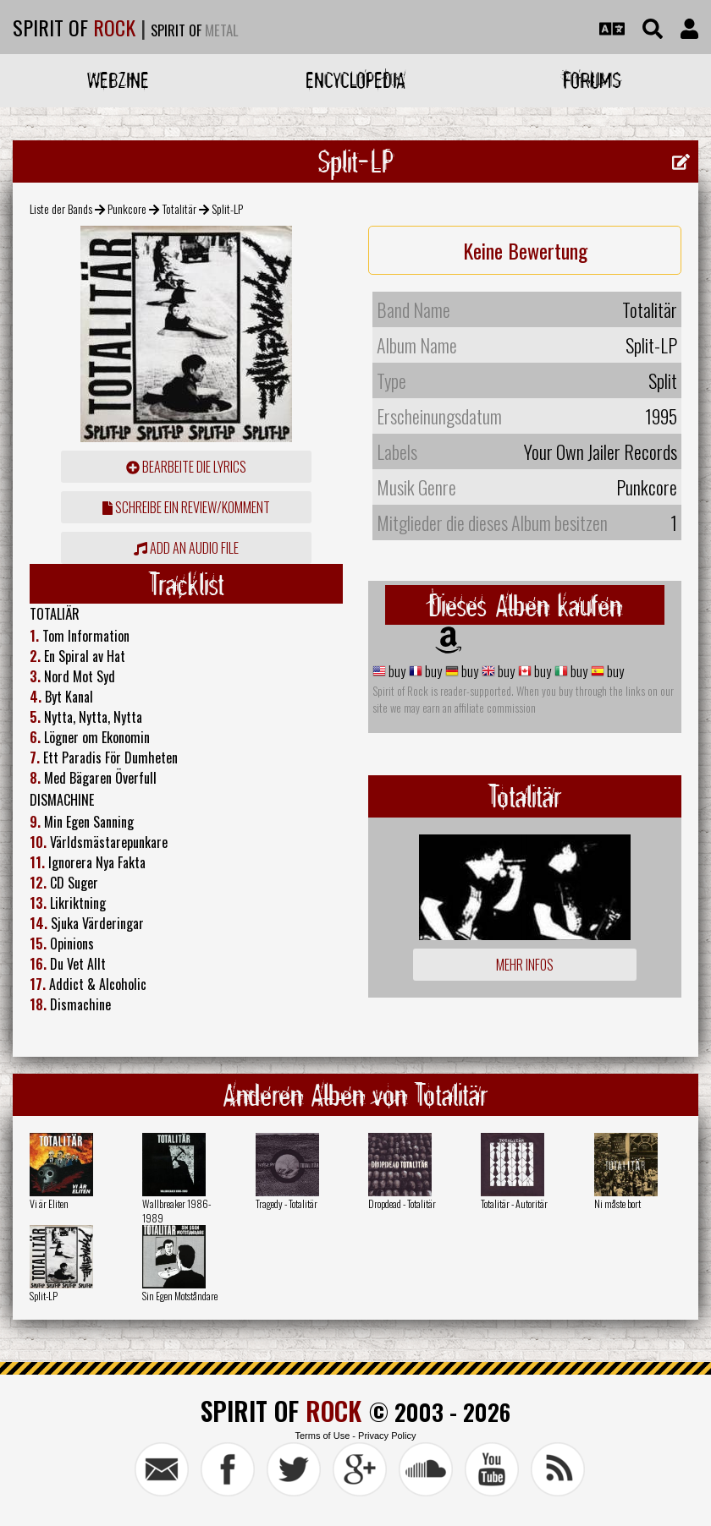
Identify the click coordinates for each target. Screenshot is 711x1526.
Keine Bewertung (525, 250)
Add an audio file (186, 548)
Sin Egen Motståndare (180, 1295)
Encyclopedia (355, 80)
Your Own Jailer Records (600, 451)
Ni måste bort (617, 1203)
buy (395, 671)
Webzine (118, 80)
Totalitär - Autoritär (514, 1203)
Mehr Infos (525, 964)
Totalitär (179, 208)
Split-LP (44, 1295)
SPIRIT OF (74, 27)
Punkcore (126, 208)
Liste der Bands (61, 208)
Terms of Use (322, 1435)
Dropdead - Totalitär (402, 1203)
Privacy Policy (387, 1435)
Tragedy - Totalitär (286, 1203)
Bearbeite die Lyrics (186, 467)
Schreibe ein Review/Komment (186, 507)
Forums (592, 80)
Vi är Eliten (49, 1203)
